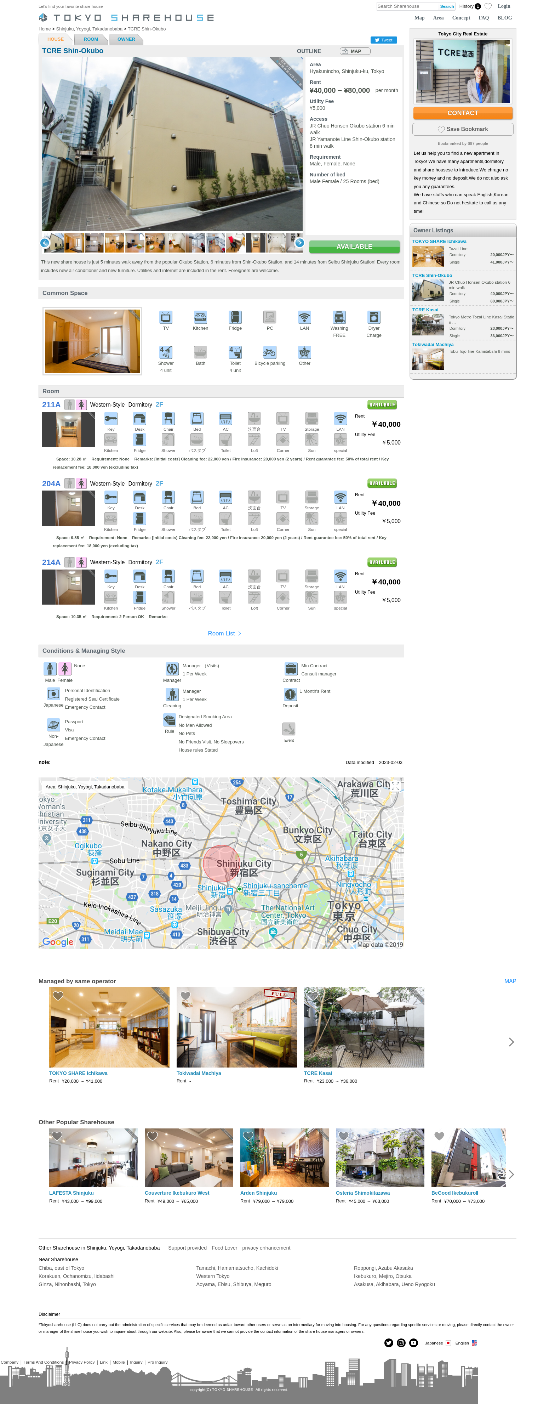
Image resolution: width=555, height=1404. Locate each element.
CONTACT (463, 113)
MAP (356, 51)
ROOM (91, 39)
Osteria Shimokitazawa (363, 1193)
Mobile (119, 1362)
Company (9, 1362)
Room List (221, 633)
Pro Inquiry (158, 1362)
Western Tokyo (213, 1276)
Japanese (438, 1343)
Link (103, 1362)
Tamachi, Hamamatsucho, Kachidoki (237, 1268)
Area (438, 18)
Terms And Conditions (44, 1362)
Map (419, 18)
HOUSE (55, 39)
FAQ (484, 18)
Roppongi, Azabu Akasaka (383, 1268)
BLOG (505, 18)
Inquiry (136, 1362)
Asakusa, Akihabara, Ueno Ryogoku (394, 1284)
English (467, 1343)
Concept (461, 18)
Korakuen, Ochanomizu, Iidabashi (77, 1276)
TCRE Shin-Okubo (432, 275)
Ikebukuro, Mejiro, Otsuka (383, 1276)
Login (504, 6)
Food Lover (224, 1248)
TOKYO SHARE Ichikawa (439, 241)
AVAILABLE (354, 246)
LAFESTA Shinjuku (71, 1193)
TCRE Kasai (425, 309)
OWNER (126, 39)
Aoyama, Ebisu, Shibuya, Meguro (233, 1284)
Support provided (187, 1248)
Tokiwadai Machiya (433, 344)
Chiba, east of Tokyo (61, 1268)
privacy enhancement (266, 1248)
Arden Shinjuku (258, 1193)
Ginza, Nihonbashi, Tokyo (67, 1284)
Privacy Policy (82, 1362)
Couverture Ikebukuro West (177, 1193)
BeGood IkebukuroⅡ (454, 1193)
